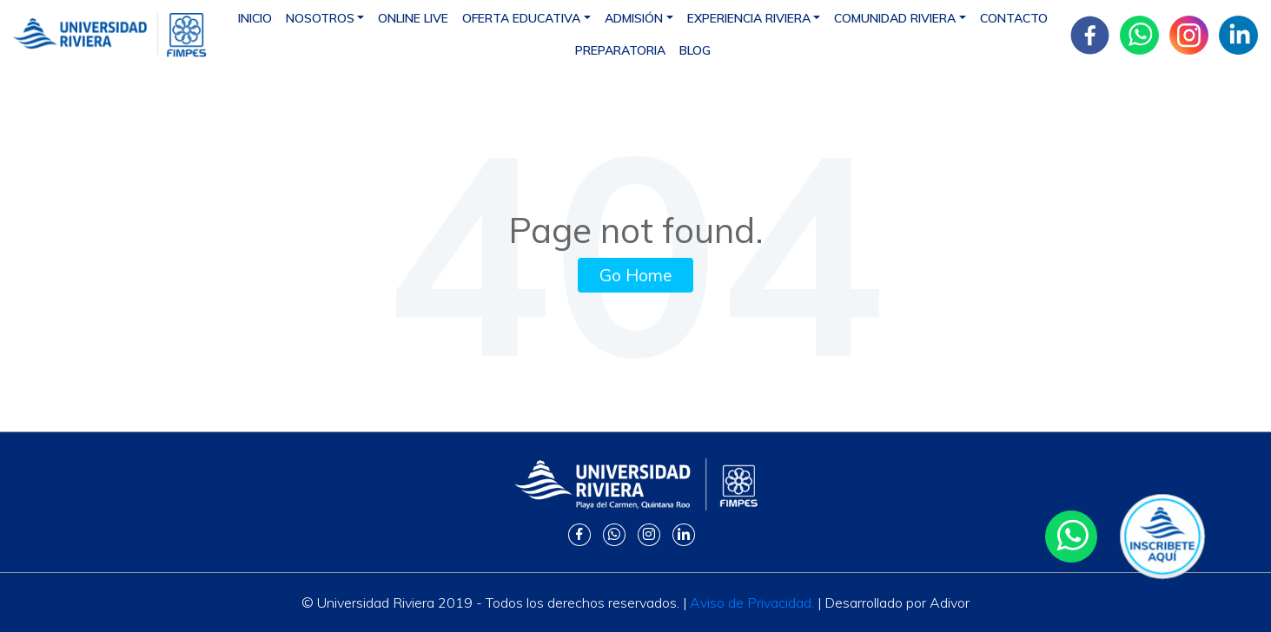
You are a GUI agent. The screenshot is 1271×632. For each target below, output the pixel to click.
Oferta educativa (521, 18)
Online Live (413, 18)
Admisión (634, 18)
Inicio (255, 18)
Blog (695, 50)
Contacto (1014, 18)
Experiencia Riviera (749, 18)
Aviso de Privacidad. (752, 602)
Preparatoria (620, 50)
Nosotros (320, 18)
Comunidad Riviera (895, 18)
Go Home (635, 275)
